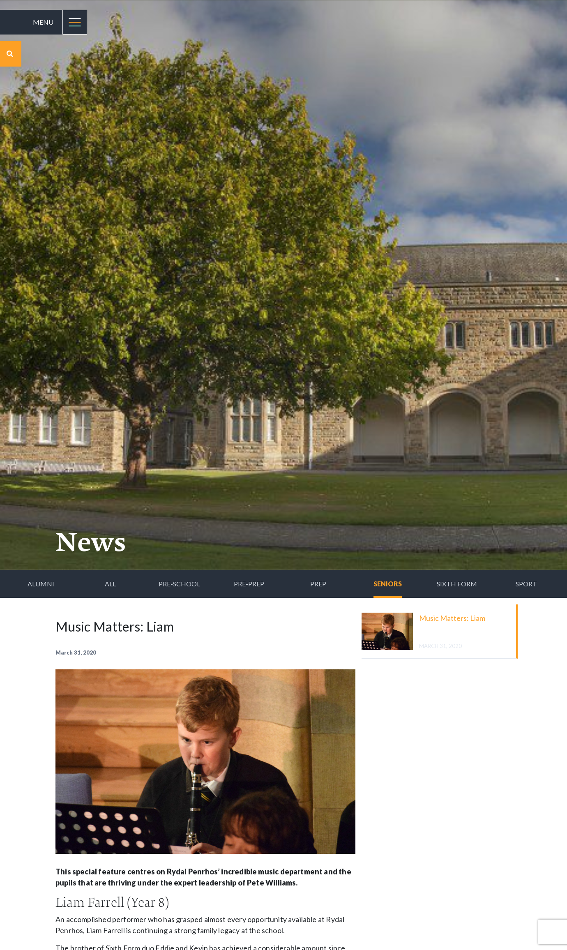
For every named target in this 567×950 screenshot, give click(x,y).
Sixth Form (457, 584)
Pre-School (179, 584)
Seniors (387, 584)
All (110, 584)
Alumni (41, 584)
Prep (318, 584)
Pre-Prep (249, 584)
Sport (526, 584)
